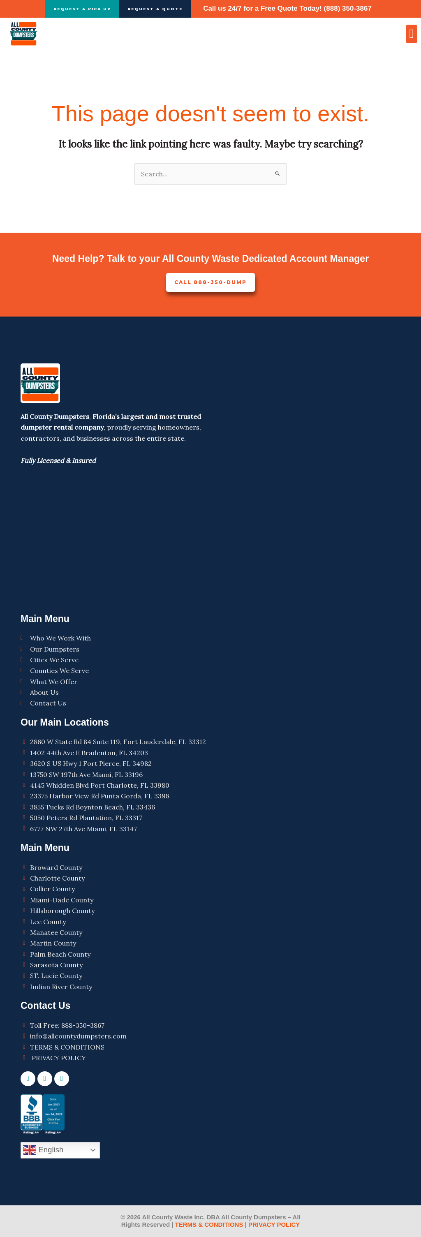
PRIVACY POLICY (273, 1224)
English (43, 1150)
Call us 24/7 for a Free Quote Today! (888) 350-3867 (287, 8)
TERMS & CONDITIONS (209, 1224)
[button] (411, 34)
